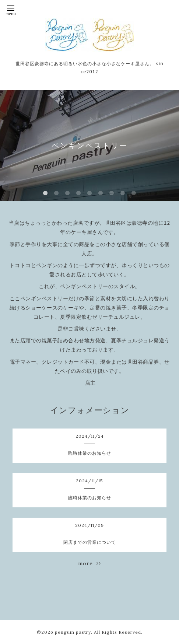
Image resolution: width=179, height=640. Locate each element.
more (89, 563)
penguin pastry (73, 632)
